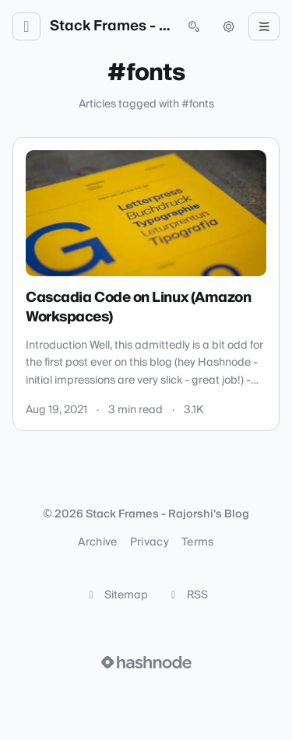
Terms (197, 542)
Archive (97, 542)
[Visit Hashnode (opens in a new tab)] (146, 662)
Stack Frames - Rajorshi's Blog (110, 26)
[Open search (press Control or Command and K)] (194, 26)
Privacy (149, 542)
